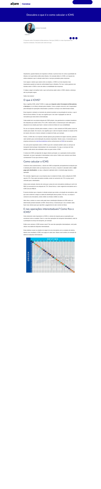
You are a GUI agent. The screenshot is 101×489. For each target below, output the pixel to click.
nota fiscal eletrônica (41, 146)
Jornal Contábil (64, 280)
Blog (70, 3)
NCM (62, 146)
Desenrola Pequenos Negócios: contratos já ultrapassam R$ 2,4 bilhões (61, 446)
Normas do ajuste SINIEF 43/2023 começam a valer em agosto (38, 446)
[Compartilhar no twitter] (73, 37)
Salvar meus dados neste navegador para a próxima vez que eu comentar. (46, 411)
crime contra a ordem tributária (52, 302)
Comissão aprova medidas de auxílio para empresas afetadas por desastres (81, 446)
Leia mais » (11, 459)
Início (64, 3)
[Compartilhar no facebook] (71, 37)
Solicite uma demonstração (83, 3)
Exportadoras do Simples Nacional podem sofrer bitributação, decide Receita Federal (17, 447)
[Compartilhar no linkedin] (76, 37)
